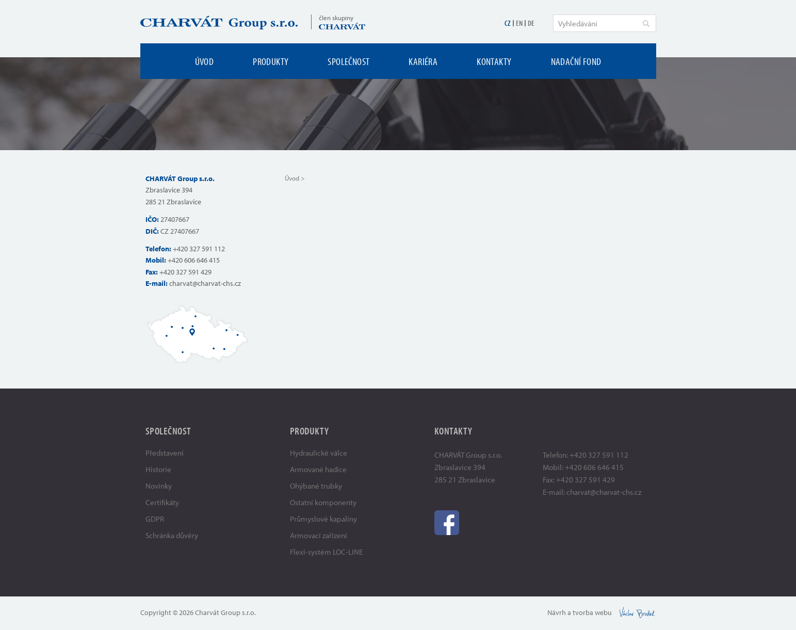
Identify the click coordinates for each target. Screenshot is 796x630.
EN (519, 23)
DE (531, 23)
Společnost (348, 61)
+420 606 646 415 (194, 260)
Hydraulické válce (318, 453)
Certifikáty (162, 502)
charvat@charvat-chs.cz (205, 283)
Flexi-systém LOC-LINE (326, 552)
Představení (164, 453)
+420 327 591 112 (199, 248)
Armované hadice (318, 469)
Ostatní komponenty (323, 502)
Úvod (204, 61)
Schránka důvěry (171, 535)
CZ (508, 23)
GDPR (154, 519)
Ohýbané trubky (316, 486)
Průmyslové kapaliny (323, 519)
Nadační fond (576, 61)
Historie (158, 469)
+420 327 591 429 (185, 272)
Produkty (270, 61)
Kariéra (423, 61)
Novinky (158, 486)
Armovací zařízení (318, 535)
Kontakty (494, 61)
